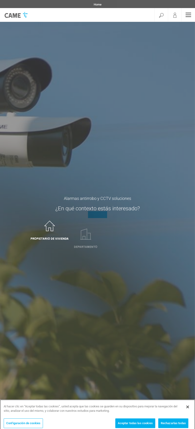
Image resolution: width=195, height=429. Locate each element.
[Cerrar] (188, 408)
